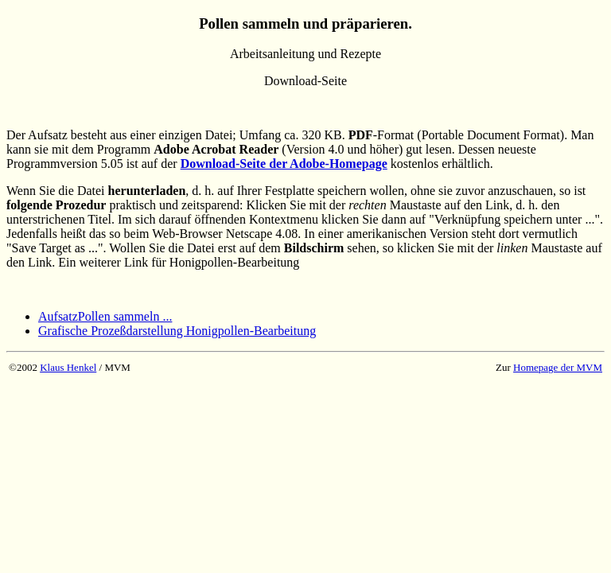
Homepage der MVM (557, 367)
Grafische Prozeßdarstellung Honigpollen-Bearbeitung (177, 330)
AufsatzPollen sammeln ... (105, 316)
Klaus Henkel (68, 367)
